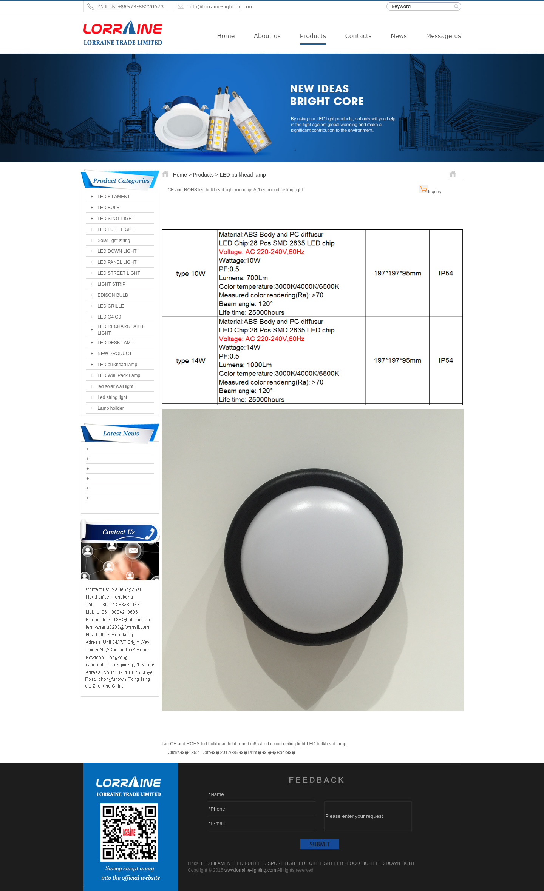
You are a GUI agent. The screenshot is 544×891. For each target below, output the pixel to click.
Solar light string (113, 240)
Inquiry (435, 191)
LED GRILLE (110, 306)
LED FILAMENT (113, 196)
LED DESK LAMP (115, 342)
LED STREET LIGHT (118, 273)
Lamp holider (110, 408)
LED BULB (108, 207)
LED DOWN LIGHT (116, 251)
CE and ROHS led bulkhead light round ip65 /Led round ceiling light (237, 743)
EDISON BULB (112, 295)
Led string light (112, 397)
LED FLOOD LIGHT (354, 863)
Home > (182, 175)
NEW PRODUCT (114, 353)
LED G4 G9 (109, 317)
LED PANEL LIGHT (116, 262)
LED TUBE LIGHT (115, 229)
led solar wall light (115, 386)
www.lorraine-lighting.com (250, 870)
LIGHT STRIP (111, 284)
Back (282, 752)
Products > (206, 175)
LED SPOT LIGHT (115, 218)
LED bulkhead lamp (117, 364)
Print (252, 752)
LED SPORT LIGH (276, 863)
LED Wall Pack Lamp (118, 375)
